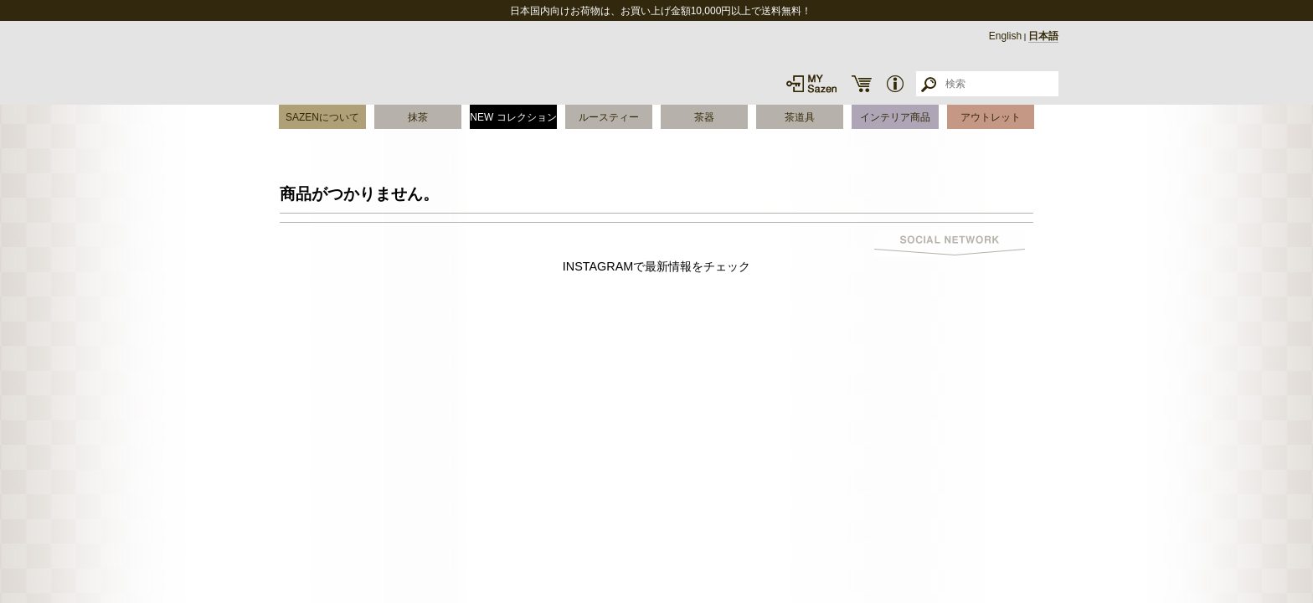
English (1005, 36)
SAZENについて (322, 117)
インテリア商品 (895, 117)
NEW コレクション (513, 117)
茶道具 (800, 117)
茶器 (704, 117)
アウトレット (990, 117)
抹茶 (418, 117)
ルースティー (609, 117)
